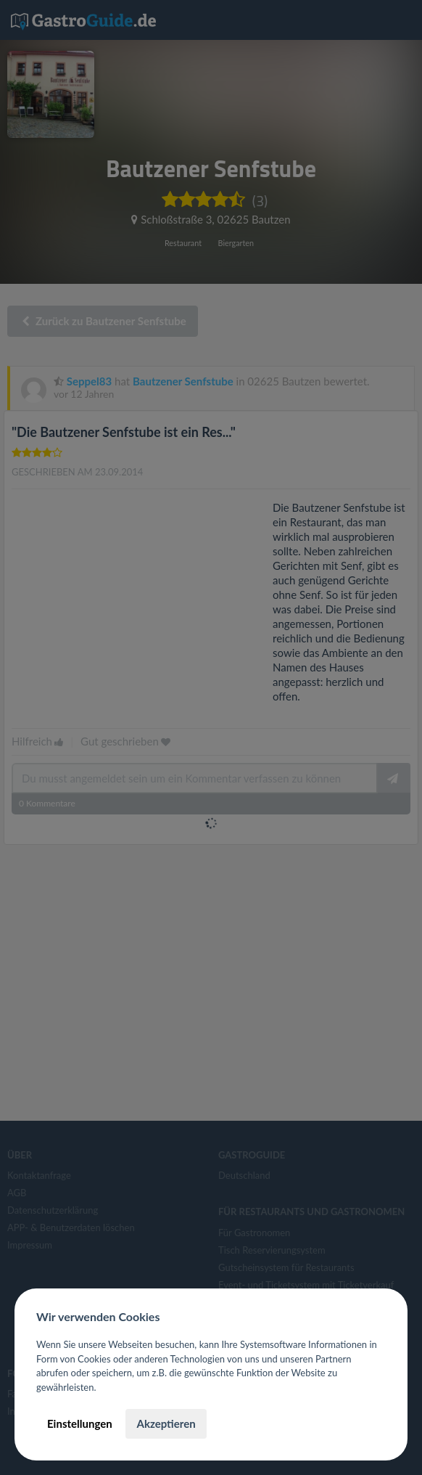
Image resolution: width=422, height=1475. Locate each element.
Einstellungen (79, 1423)
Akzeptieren (165, 1423)
